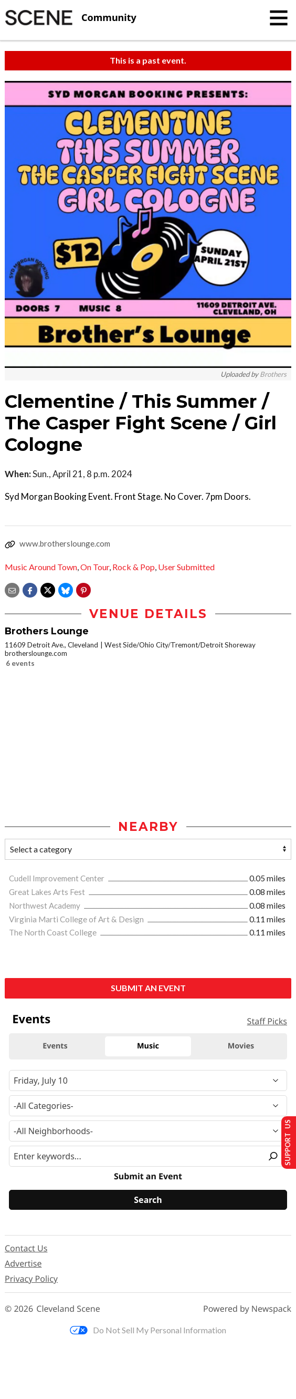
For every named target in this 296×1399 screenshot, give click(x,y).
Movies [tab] (241, 1046)
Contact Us (26, 1248)
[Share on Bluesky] (65, 589)
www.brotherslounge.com (64, 543)
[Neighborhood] (148, 1131)
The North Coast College (53, 933)
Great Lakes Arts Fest (48, 892)
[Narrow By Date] (148, 1081)
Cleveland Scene (68, 1308)
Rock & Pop (133, 567)
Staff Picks (267, 1021)
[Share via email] (12, 589)
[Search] (148, 1200)
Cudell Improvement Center (57, 878)
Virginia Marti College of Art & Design (77, 919)
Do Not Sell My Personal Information (148, 1330)
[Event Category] (148, 1106)
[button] (83, 589)
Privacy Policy (31, 1279)
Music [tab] (148, 1046)
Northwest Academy (45, 905)
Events (31, 1019)
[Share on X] (47, 589)
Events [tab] (55, 1046)
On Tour (94, 567)
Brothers (273, 374)
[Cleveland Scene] (70, 18)
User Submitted (186, 567)
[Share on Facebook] (30, 589)
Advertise (23, 1264)
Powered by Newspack (247, 1308)
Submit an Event (148, 988)
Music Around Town (41, 567)
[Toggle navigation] (279, 17)
